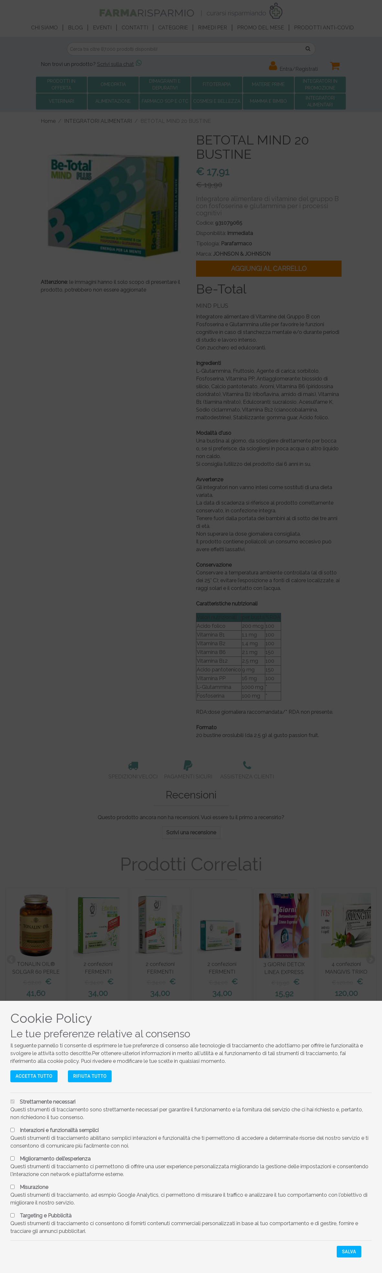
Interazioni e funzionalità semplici (59, 1130)
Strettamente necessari (47, 1102)
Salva (349, 1251)
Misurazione (34, 1187)
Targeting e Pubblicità (45, 1216)
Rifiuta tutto (89, 1076)
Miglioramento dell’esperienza (55, 1159)
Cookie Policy (51, 1018)
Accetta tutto (34, 1076)
